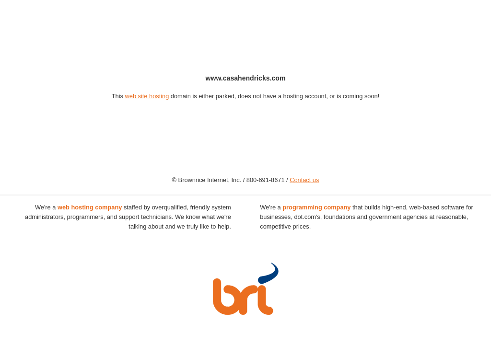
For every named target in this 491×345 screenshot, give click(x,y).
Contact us (304, 180)
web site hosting (147, 96)
